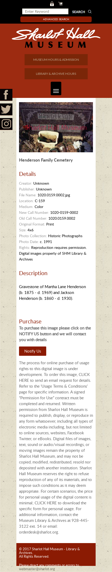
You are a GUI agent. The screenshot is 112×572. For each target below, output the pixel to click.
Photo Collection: (33, 235)
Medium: (26, 206)
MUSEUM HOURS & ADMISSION (56, 60)
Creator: (25, 183)
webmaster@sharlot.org (37, 568)
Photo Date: (29, 241)
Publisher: (27, 189)
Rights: (24, 247)
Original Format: (32, 224)
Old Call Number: (33, 218)
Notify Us (32, 351)
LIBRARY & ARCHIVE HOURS (56, 74)
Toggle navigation (55, 88)
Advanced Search (56, 19)
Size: (22, 229)
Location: (26, 200)
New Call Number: (34, 212)
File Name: (27, 194)
